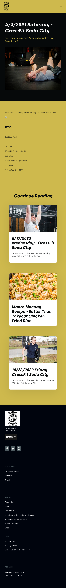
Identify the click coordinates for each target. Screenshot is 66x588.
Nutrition (8, 476)
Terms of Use (10, 541)
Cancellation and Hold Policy (17, 550)
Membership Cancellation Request (19, 515)
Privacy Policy (11, 546)
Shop (7, 528)
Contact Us (10, 511)
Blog (7, 506)
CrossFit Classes (12, 472)
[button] (61, 6)
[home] (11, 6)
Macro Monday (11, 524)
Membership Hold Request (16, 519)
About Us (9, 502)
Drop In (8, 480)
